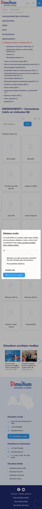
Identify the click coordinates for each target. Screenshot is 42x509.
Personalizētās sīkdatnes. (16, 264)
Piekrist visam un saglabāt (14, 275)
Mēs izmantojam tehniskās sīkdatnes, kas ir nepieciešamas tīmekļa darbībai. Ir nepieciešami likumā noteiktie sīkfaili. (22, 252)
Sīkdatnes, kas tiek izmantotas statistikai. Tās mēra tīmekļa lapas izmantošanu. (22, 259)
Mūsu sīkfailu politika (11, 245)
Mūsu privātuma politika (27, 243)
